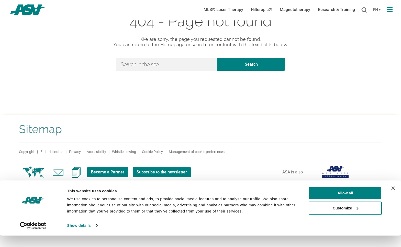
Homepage (172, 44)
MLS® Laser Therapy (223, 9)
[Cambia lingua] (376, 10)
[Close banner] (393, 200)
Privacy (75, 152)
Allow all (345, 205)
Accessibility (96, 152)
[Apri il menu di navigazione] (390, 10)
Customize (345, 219)
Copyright (27, 152)
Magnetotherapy (295, 9)
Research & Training (336, 9)
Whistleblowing (124, 152)
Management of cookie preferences (197, 152)
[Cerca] (364, 10)
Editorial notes (51, 152)
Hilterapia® (261, 9)
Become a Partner (109, 171)
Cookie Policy (152, 152)
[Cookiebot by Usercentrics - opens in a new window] (33, 237)
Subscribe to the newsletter (167, 171)
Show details (79, 237)
